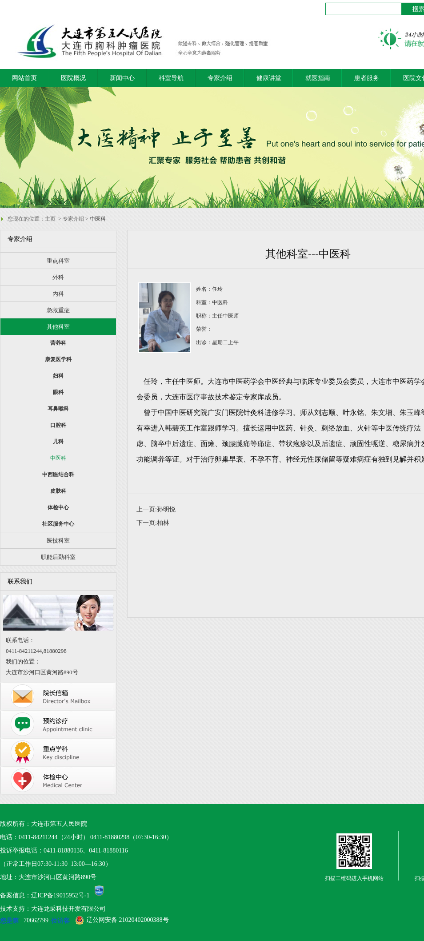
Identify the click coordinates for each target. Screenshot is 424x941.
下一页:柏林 (152, 522)
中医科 (58, 458)
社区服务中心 (58, 524)
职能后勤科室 (58, 557)
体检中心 (58, 507)
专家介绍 (220, 78)
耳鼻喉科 (58, 409)
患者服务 (366, 78)
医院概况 (73, 78)
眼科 (58, 392)
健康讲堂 (268, 78)
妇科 (58, 376)
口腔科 (58, 425)
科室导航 (171, 78)
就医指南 (317, 78)
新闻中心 (122, 78)
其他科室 (58, 326)
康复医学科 (58, 359)
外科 (58, 277)
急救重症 (58, 310)
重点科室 (58, 260)
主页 (50, 219)
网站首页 (24, 78)
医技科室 (58, 540)
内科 (58, 293)
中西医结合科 (58, 474)
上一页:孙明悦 (156, 509)
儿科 (58, 441)
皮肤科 (58, 491)
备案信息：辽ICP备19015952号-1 (44, 895)
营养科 (58, 343)
